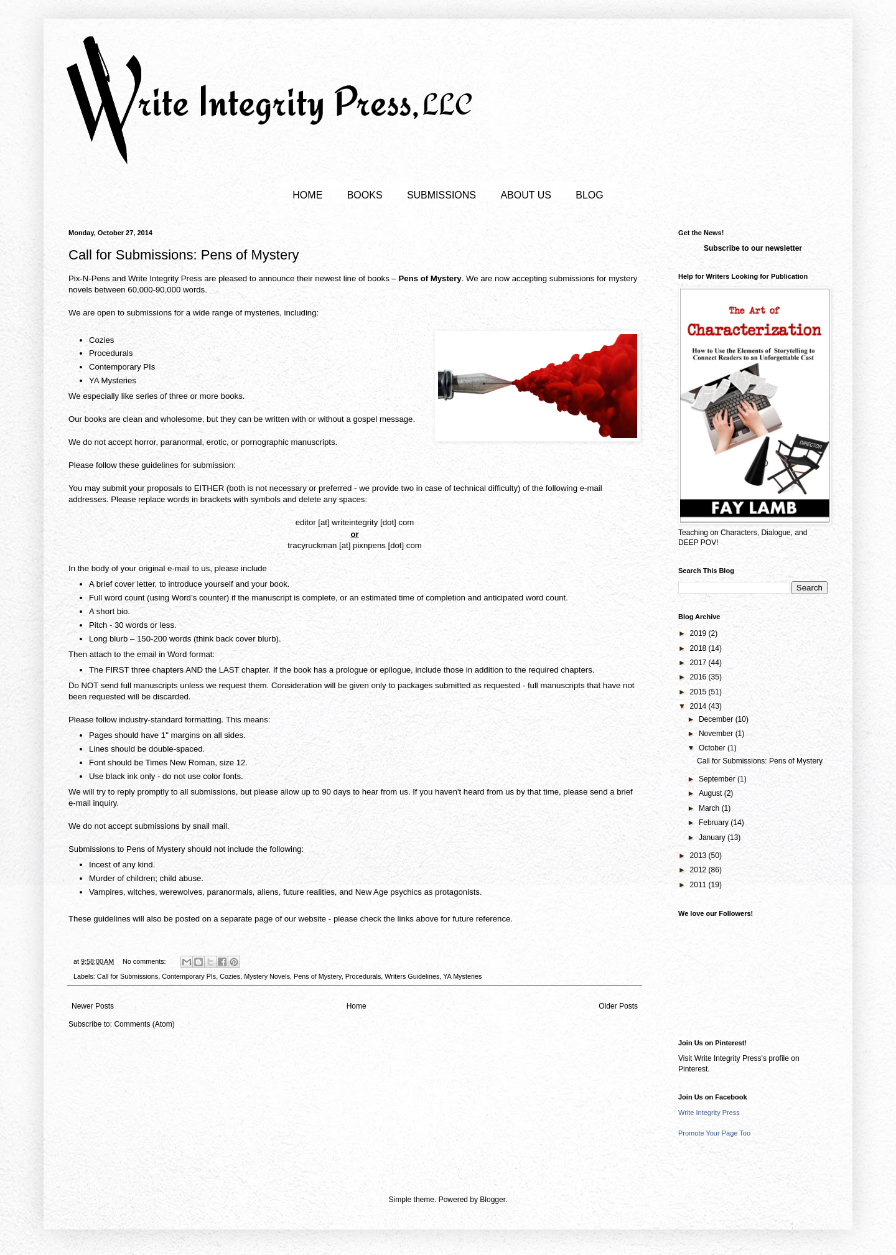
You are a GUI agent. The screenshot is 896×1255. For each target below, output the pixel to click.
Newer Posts (93, 1006)
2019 (699, 633)
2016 (699, 677)
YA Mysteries (462, 976)
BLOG (589, 195)
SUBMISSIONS (441, 195)
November (717, 733)
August (711, 793)
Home (356, 1006)
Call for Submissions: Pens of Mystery (183, 255)
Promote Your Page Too (714, 1133)
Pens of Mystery (318, 976)
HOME (307, 195)
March (710, 808)
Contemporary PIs (189, 976)
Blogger (492, 1199)
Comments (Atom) (144, 1024)
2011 (699, 884)
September (718, 779)
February (714, 822)
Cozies (230, 976)
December (717, 719)
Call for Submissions (127, 976)
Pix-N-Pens (89, 278)
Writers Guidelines (412, 976)
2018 (699, 648)
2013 (699, 855)
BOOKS (365, 195)
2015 (699, 692)
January (713, 837)
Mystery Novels (267, 976)
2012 (699, 869)
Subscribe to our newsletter (753, 248)
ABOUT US (525, 195)
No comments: (145, 961)
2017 (699, 662)
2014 (699, 706)
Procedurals (363, 976)
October (713, 748)
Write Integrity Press (709, 1112)
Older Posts (618, 1006)
